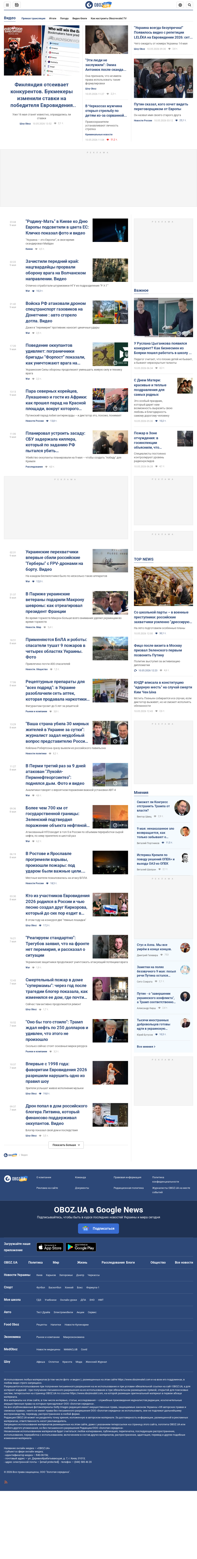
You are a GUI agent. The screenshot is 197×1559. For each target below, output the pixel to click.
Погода (64, 18)
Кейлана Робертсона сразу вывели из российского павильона (66, 748)
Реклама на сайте (47, 1187)
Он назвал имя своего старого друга (157, 115)
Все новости (184, 1262)
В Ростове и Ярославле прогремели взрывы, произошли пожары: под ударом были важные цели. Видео (54, 862)
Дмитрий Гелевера (147, 955)
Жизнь (82, 1262)
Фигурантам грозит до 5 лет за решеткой (52, 706)
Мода (79, 1361)
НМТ (101, 1299)
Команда (80, 1177)
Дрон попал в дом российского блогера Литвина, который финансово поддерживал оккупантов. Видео (56, 1114)
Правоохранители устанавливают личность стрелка (101, 125)
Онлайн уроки (68, 1299)
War (28, 291)
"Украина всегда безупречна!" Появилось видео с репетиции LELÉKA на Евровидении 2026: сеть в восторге (163, 33)
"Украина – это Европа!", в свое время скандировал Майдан (50, 241)
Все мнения (145, 1046)
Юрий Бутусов (145, 1034)
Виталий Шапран (146, 869)
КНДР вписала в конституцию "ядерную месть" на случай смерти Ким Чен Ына (163, 687)
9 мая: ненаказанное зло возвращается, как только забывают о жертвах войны (155, 833)
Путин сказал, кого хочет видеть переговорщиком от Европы (161, 106)
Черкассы (94, 1275)
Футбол (40, 1287)
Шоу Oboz (25, 123)
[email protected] (49, 1461)
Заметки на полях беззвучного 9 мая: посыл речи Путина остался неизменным (156, 971)
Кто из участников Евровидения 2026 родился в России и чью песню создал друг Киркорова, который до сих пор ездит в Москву (58, 904)
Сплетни (53, 1361)
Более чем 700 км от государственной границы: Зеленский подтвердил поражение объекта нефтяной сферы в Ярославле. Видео (56, 816)
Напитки (56, 1324)
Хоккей (69, 1287)
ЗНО (92, 1299)
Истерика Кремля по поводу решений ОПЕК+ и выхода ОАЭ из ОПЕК (156, 859)
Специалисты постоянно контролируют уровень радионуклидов (150, 457)
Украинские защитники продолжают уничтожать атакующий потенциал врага (77, 962)
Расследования (113, 1262)
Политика (35, 1262)
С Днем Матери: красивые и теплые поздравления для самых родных (150, 387)
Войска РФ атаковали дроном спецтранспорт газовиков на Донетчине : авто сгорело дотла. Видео (56, 312)
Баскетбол (55, 1287)
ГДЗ (38, 1299)
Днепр (80, 1275)
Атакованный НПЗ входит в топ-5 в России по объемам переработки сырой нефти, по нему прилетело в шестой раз (74, 833)
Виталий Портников (148, 843)
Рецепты (41, 1324)
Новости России (143, 120)
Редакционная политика (129, 1187)
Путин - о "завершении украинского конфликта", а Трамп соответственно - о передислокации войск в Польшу (156, 998)
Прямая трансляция (33, 18)
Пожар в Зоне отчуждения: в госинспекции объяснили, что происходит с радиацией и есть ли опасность (151, 440)
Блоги (130, 1262)
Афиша (40, 1361)
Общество (158, 1262)
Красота (67, 1361)
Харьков (51, 1275)
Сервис (92, 1312)
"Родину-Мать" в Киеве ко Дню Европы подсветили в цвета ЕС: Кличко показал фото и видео (57, 227)
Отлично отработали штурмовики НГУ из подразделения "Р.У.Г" (67, 285)
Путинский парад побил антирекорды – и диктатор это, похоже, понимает (74, 415)
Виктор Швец (144, 816)
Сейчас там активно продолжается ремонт (53, 1004)
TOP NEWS (143, 559)
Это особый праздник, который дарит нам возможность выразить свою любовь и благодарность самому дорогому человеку (153, 408)
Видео (10, 18)
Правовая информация (127, 1177)
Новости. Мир (33, 627)
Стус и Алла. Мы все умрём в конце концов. (154, 947)
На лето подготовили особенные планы (159, 628)
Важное (141, 290)
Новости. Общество (37, 669)
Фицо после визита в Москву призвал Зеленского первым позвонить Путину (158, 650)
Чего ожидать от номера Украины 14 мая (161, 43)
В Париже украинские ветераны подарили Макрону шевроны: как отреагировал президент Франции (55, 602)
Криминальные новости (98, 134)
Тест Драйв (43, 1312)
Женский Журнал (96, 1361)
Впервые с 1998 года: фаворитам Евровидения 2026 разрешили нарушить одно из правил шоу (56, 1072)
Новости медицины (48, 1349)
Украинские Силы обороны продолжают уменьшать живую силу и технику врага (74, 371)
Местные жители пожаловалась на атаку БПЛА (56, 877)
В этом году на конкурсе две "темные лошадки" (56, 920)
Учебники (51, 1299)
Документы (82, 1187)
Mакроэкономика (73, 1337)
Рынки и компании (36, 711)
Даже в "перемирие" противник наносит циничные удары (62, 327)
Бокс (80, 1287)
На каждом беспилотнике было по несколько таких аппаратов (66, 575)
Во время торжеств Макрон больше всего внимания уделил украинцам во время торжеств (74, 619)
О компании (43, 1177)
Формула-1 (92, 1287)
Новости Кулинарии (77, 1324)
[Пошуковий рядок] (189, 5)
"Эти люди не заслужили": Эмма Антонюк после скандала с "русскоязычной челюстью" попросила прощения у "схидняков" (106, 65)
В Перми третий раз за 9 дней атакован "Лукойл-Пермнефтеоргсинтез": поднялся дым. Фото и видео (55, 774)
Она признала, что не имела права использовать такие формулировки (103, 79)
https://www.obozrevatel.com (134, 1379)
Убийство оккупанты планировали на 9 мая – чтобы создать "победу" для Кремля (73, 459)
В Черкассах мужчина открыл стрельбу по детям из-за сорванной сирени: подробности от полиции (105, 111)
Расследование (34, 466)
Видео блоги (79, 18)
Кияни (29, 249)
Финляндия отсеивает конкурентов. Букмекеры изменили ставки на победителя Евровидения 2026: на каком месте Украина (41, 95)
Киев (39, 1275)
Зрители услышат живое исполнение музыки (55, 1088)
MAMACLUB (70, 1349)
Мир (56, 1262)
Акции (80, 1312)
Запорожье (66, 1275)
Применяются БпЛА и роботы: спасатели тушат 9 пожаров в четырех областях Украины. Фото (56, 648)
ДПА (83, 1299)
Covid (84, 1349)
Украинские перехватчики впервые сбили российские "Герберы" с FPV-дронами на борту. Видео (54, 560)
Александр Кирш (146, 1008)
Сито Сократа (144, 981)
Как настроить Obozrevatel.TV (109, 18)
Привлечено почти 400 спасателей (48, 663)
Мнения (141, 792)
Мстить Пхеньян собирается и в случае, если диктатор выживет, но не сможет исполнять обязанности (162, 702)
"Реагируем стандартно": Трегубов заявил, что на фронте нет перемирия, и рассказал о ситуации (57, 946)
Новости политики (36, 753)
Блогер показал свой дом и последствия (52, 1130)
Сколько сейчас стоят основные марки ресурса (56, 1046)
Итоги (52, 18)
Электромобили (63, 1312)
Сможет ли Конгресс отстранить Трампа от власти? (153, 806)
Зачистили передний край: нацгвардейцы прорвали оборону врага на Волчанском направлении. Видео (56, 270)
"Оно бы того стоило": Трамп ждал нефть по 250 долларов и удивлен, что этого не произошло (57, 1030)
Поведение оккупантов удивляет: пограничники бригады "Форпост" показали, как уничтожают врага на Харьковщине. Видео (55, 354)
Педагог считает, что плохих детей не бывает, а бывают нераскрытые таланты (163, 361)
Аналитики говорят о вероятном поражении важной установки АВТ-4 (71, 789)
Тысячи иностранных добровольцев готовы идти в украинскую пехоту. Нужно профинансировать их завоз (153, 1024)
